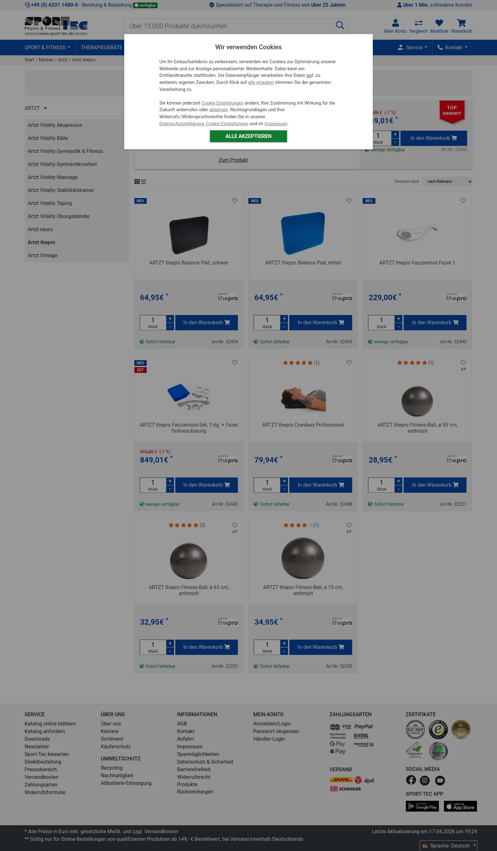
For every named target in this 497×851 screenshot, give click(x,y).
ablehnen (218, 110)
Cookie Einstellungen (222, 103)
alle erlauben (261, 82)
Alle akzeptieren (248, 136)
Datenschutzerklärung (181, 124)
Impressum (276, 124)
